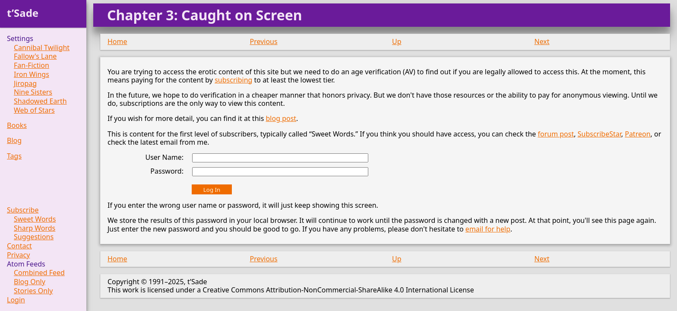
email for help (487, 229)
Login (16, 300)
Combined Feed (39, 273)
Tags (14, 156)
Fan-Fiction (31, 65)
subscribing (233, 80)
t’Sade (22, 13)
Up (397, 41)
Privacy (18, 255)
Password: (166, 171)
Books (17, 125)
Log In (211, 190)
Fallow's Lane (35, 56)
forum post (556, 134)
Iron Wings (31, 74)
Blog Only (29, 282)
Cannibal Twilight (42, 48)
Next (542, 41)
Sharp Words (34, 228)
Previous (264, 41)
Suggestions (34, 237)
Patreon (637, 134)
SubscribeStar (599, 134)
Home (117, 41)
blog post (281, 118)
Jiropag (25, 83)
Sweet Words (35, 219)
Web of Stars (34, 110)
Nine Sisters (33, 92)
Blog (14, 140)
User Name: (164, 157)
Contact (19, 246)
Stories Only (33, 291)
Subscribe (22, 210)
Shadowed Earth (40, 101)
